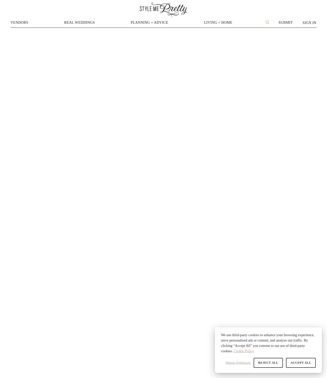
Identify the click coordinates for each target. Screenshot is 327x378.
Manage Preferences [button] (238, 362)
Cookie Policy (244, 351)
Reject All (268, 362)
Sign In (309, 23)
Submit (286, 22)
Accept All (301, 362)
